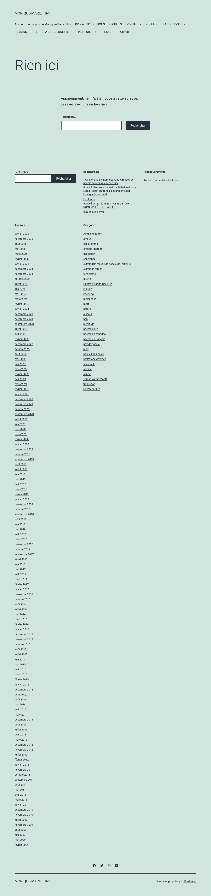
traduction (89, 384)
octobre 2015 (22, 644)
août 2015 (21, 649)
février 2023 (22, 339)
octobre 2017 (22, 549)
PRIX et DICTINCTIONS (90, 24)
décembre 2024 (24, 268)
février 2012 (22, 759)
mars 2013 (21, 739)
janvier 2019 (22, 499)
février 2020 (22, 439)
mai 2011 (20, 789)
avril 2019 (20, 484)
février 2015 (22, 679)
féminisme (89, 273)
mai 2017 (20, 569)
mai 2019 (20, 479)
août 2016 (21, 604)
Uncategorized (91, 389)
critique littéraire (92, 248)
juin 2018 (20, 524)
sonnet (87, 374)
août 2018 (21, 519)
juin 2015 (20, 659)
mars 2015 (21, 674)
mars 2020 (21, 434)
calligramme (90, 243)
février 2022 (22, 374)
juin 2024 (20, 288)
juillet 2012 (21, 754)
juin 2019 (20, 474)
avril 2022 (20, 364)
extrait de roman (93, 268)
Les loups (89, 199)
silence (87, 369)
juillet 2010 (21, 819)
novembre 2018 (24, 504)
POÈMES (151, 24)
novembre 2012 (24, 749)
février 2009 (22, 844)
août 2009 (21, 829)
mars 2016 (21, 619)
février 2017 (22, 584)
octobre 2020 (22, 409)
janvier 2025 (22, 263)
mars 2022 (21, 369)
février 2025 (22, 258)
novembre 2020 (24, 404)
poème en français (94, 339)
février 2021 (22, 389)
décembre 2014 (24, 689)
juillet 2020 (21, 419)
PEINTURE (84, 32)
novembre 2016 (24, 594)
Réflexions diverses (94, 358)
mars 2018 (21, 539)
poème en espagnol (94, 333)
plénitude (88, 323)
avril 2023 (20, 333)
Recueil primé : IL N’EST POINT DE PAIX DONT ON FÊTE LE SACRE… (106, 205)
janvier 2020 (22, 444)
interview (88, 293)
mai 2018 (20, 529)
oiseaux (87, 314)
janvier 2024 (22, 308)
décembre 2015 (24, 634)
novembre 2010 (24, 814)
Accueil (19, 24)
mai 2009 (20, 839)
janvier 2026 (22, 233)
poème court (90, 328)
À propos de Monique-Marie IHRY (49, 24)
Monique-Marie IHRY (32, 13)
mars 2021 (21, 384)
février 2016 (22, 624)
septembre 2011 (24, 779)
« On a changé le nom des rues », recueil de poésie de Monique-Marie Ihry (108, 181)
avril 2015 (20, 669)
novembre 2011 (24, 769)
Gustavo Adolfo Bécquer (97, 283)
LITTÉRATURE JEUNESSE (52, 32)
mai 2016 (20, 614)
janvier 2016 (22, 629)
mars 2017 (21, 579)
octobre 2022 (22, 349)
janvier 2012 (22, 764)
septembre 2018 (24, 514)
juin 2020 (20, 424)
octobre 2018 (22, 509)
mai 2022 (20, 358)
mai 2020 (20, 429)
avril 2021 (20, 379)
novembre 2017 (24, 544)
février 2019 (22, 494)
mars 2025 (21, 253)
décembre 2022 (24, 344)
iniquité (87, 288)
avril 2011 (20, 794)
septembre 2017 (24, 554)
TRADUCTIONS (171, 24)
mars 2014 (21, 714)
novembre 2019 (24, 449)
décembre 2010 (24, 809)
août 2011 (21, 784)
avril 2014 (20, 709)
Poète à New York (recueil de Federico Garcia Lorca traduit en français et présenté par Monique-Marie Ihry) (109, 191)
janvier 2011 (22, 804)
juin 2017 (20, 564)
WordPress (190, 881)
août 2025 (21, 243)
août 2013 (21, 724)
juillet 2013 (21, 729)
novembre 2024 (24, 273)
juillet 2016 (21, 609)
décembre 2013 (24, 719)
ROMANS (21, 32)
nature (87, 308)
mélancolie (89, 298)
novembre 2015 (24, 639)
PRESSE (106, 32)
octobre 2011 (22, 774)
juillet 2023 (21, 328)
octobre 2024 (22, 278)
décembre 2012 (24, 744)
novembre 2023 (24, 318)
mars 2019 (21, 489)
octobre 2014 (22, 694)
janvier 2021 (22, 394)
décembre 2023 (24, 314)
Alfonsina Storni (92, 233)
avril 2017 (20, 574)
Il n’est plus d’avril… (94, 211)
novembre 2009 (24, 824)
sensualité (89, 364)
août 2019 (21, 464)
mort (86, 303)
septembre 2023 (24, 323)
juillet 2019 (21, 469)
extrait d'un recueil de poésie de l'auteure (107, 263)
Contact (125, 32)
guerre (87, 278)
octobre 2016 (22, 599)
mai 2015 (20, 664)
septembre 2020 (24, 414)
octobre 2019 (22, 454)
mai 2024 (20, 293)
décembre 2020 (24, 399)
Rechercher (21, 172)
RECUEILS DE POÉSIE (123, 24)
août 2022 (21, 353)
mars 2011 (21, 799)
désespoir (89, 253)
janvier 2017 (22, 589)
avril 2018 (20, 534)
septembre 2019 (24, 459)
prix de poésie (91, 344)
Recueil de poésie (93, 353)
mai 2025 (20, 248)
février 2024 (22, 303)
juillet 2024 (21, 283)
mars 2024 (21, 298)
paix (85, 318)
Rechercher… (68, 116)
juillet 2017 (21, 559)
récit (86, 349)
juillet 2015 (21, 654)
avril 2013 (20, 734)
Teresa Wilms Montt (95, 379)
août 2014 (21, 699)
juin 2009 (20, 834)
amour (87, 238)
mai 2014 (20, 704)
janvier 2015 (22, 684)
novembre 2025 (24, 238)
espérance (89, 258)
